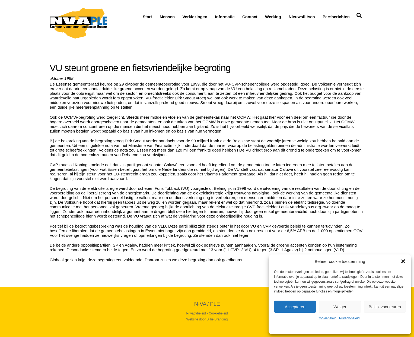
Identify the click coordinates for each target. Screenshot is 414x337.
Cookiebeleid (327, 318)
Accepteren (295, 306)
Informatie (225, 16)
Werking (273, 16)
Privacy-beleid (349, 318)
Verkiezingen (194, 16)
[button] (403, 261)
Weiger (339, 306)
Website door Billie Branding (207, 319)
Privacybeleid (196, 313)
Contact (249, 16)
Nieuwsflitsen (302, 16)
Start (147, 16)
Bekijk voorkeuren (385, 306)
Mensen (167, 16)
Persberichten (336, 16)
